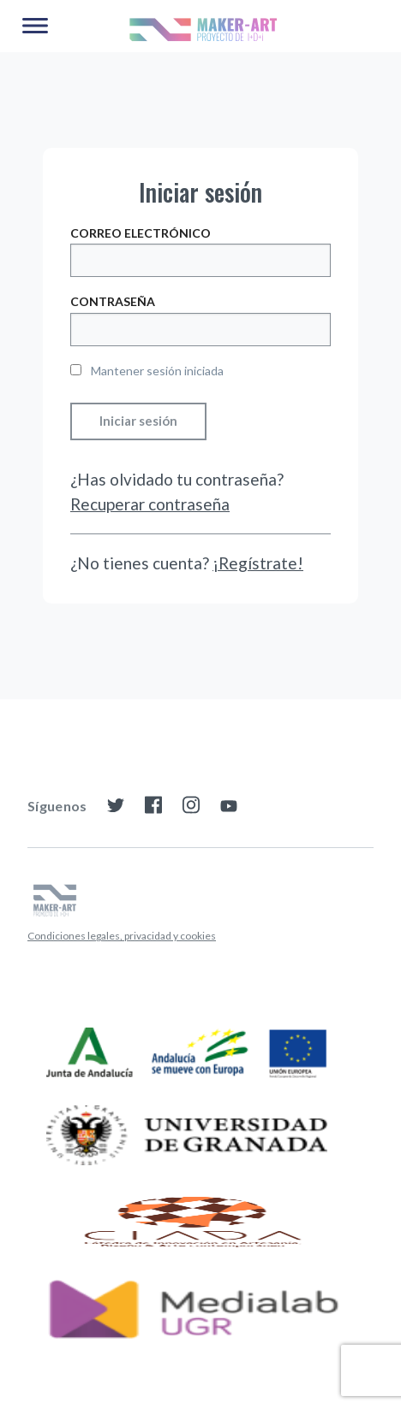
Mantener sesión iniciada (147, 370)
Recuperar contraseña (150, 504)
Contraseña (112, 301)
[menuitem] (122, 936)
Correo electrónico (140, 233)
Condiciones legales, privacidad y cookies (121, 935)
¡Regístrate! (257, 563)
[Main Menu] (35, 26)
